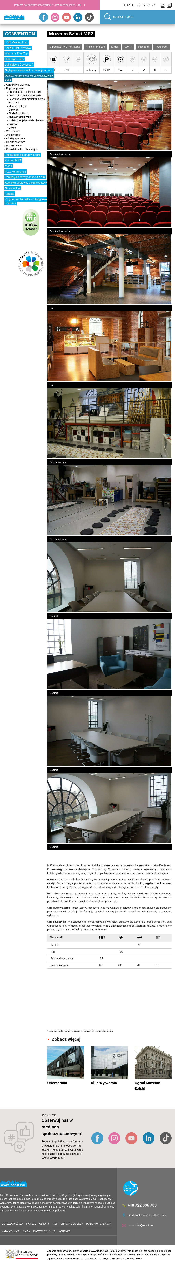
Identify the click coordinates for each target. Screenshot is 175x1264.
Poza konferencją (15, 171)
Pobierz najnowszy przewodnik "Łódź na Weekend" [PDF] (48, 5)
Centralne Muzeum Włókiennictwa (27, 99)
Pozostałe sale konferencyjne (21, 149)
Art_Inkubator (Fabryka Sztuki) (25, 91)
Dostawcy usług (44, 1231)
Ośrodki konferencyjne (18, 84)
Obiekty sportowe (15, 142)
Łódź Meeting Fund (16, 42)
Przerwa (13, 124)
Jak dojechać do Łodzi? (19, 64)
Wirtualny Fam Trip (16, 53)
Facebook (143, 46)
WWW (128, 46)
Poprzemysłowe (15, 88)
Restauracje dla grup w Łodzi (22, 155)
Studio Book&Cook (19, 113)
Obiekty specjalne (15, 138)
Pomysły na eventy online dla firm (25, 177)
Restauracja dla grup (68, 1223)
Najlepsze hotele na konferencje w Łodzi (29, 70)
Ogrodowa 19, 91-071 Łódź (65, 46)
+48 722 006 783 (142, 1205)
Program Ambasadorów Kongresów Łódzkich (26, 201)
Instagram (161, 46)
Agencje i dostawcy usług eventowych (28, 182)
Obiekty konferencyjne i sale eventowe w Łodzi (29, 77)
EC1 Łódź (14, 102)
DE (138, 4)
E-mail (114, 46)
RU (143, 4)
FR (133, 4)
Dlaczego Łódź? (14, 59)
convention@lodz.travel (141, 1225)
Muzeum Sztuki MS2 (20, 117)
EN (129, 4)
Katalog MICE (13, 160)
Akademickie (13, 134)
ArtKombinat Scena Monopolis (25, 95)
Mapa (8, 166)
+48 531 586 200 (95, 46)
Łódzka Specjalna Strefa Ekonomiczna (29, 120)
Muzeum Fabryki (17, 106)
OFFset (12, 127)
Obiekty (44, 1223)
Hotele (31, 1223)
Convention (20, 34)
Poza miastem (14, 145)
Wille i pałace (13, 131)
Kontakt (9, 193)
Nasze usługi (13, 188)
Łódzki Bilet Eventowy (18, 48)
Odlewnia (14, 109)
